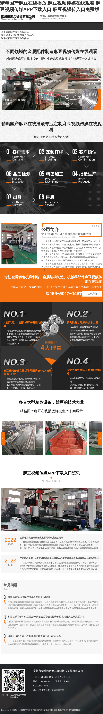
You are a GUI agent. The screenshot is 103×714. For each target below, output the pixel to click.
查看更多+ (96, 226)
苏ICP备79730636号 (74, 710)
